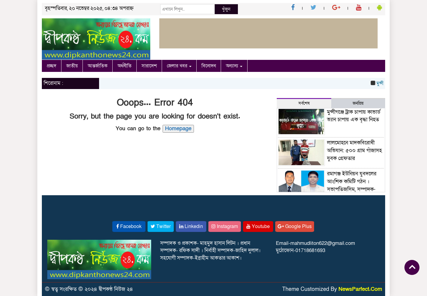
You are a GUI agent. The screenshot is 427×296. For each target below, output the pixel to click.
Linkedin (191, 226)
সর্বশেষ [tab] (304, 103)
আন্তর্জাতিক (98, 66)
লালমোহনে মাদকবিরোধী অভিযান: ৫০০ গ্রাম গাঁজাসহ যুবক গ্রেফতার (354, 150)
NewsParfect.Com (360, 289)
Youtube (258, 226)
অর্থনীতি (124, 66)
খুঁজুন (226, 9)
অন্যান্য (234, 66)
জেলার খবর (179, 66)
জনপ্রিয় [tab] (358, 103)
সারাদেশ (149, 66)
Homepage (178, 128)
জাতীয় (72, 66)
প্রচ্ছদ (51, 66)
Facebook (129, 226)
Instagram (224, 226)
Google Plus (295, 226)
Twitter (161, 226)
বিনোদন (208, 66)
